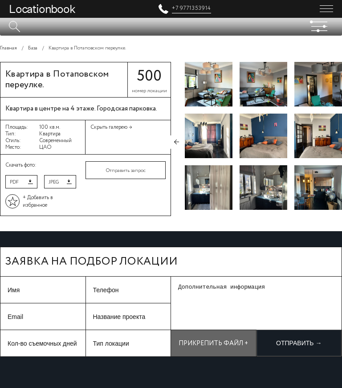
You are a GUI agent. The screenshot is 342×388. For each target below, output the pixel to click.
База (32, 48)
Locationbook (42, 9)
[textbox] (171, 27)
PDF (14, 182)
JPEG (54, 182)
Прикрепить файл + (213, 343)
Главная (8, 48)
